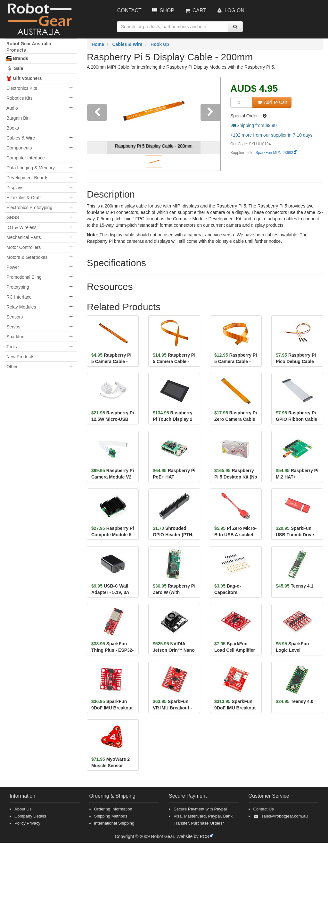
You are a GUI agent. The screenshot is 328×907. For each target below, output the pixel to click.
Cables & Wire (20, 137)
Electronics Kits (21, 88)
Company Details (30, 816)
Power (12, 267)
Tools (11, 346)
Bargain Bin (17, 118)
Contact (129, 10)
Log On (230, 10)
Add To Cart (272, 102)
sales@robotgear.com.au (284, 816)
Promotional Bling (24, 277)
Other (12, 366)
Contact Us (263, 809)
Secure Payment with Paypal (200, 809)
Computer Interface (25, 157)
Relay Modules (21, 306)
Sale (14, 68)
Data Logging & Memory (30, 167)
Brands (17, 58)
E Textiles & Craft (23, 197)
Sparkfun (15, 336)
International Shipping (114, 823)
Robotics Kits (19, 98)
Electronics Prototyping (29, 207)
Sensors (14, 316)
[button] (97, 124)
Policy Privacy (27, 823)
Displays (14, 187)
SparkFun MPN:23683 (274, 152)
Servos (13, 326)
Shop (162, 10)
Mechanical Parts (23, 237)
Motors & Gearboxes (26, 257)
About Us (22, 809)
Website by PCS (192, 836)
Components (19, 147)
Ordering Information (113, 809)
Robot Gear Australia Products (28, 47)
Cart (195, 10)
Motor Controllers (23, 247)
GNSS (12, 217)
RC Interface (19, 297)
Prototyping (17, 287)
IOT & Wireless (21, 227)
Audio (12, 108)
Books (12, 128)
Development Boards (27, 177)
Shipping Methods (110, 816)
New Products (20, 356)
